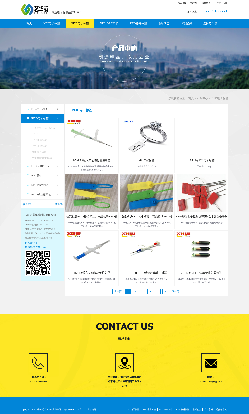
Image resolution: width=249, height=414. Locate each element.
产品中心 (202, 98)
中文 (219, 3)
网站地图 (91, 409)
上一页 (118, 291)
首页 (29, 23)
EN (225, 3)
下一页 (175, 291)
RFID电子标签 (219, 98)
